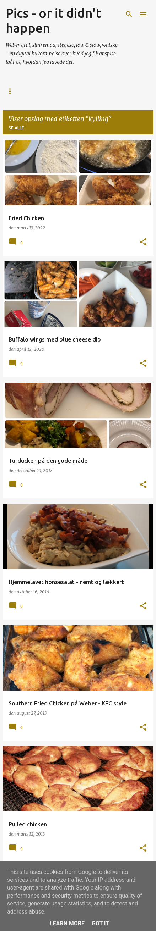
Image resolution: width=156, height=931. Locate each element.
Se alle (16, 128)
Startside (18, 91)
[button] (143, 242)
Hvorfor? (57, 91)
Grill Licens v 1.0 (105, 91)
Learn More (67, 923)
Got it (100, 923)
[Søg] (129, 14)
